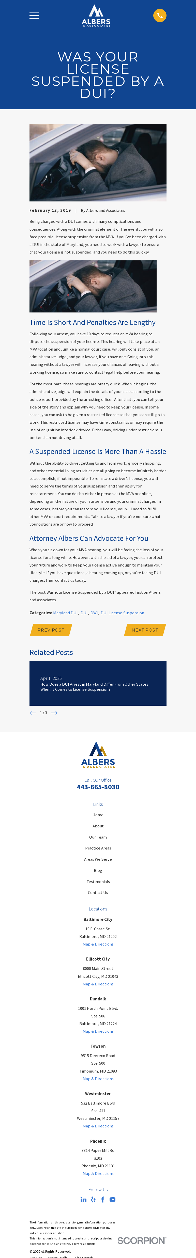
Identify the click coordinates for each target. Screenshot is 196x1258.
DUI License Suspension (122, 613)
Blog (98, 871)
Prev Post (51, 630)
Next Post (144, 630)
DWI (94, 613)
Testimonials (98, 882)
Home (98, 815)
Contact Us (98, 893)
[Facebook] (103, 1200)
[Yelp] (93, 1200)
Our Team (98, 837)
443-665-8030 (98, 787)
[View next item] (54, 713)
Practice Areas (98, 848)
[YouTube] (112, 1200)
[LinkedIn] (83, 1200)
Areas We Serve (98, 859)
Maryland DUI (65, 613)
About (98, 826)
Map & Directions (98, 944)
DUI (84, 613)
